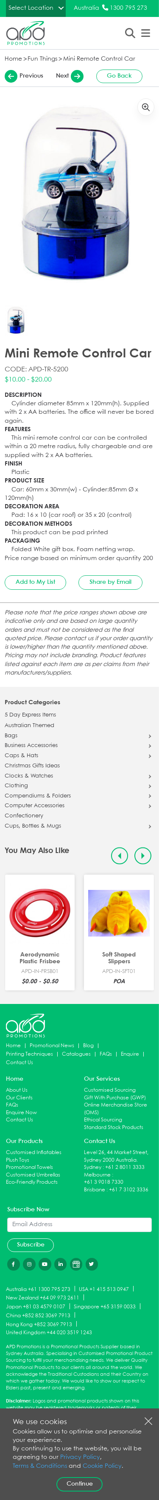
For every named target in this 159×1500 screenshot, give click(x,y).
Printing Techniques (29, 1054)
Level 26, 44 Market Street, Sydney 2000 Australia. (116, 1156)
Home (13, 59)
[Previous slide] (119, 856)
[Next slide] (143, 856)
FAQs (106, 1054)
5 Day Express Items (30, 715)
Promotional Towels (29, 1167)
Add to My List (35, 582)
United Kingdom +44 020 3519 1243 (49, 1332)
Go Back (119, 76)
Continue (80, 1484)
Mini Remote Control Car (99, 59)
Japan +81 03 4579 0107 (35, 1307)
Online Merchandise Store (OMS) (115, 1109)
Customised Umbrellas (33, 1175)
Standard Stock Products (113, 1127)
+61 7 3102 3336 (128, 1190)
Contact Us (19, 1062)
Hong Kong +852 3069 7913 (39, 1324)
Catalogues (76, 1054)
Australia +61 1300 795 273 (38, 1289)
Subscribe (31, 1245)
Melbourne (97, 1175)
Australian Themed (29, 725)
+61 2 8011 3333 (125, 1167)
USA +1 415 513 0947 (104, 1289)
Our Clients (19, 1098)
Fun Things (42, 59)
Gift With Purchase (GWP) (115, 1098)
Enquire (130, 1054)
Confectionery (24, 816)
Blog (88, 1045)
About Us (17, 1090)
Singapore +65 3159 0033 (105, 1307)
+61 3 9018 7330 (103, 1182)
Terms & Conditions (40, 1466)
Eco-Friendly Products (32, 1182)
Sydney (92, 1167)
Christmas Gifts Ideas (32, 766)
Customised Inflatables (33, 1152)
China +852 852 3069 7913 (38, 1315)
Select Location (30, 8)
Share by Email (110, 582)
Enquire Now (21, 1112)
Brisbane (94, 1190)
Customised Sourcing (110, 1090)
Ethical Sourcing (103, 1120)
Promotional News (52, 1045)
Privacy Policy (80, 1457)
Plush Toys (17, 1160)
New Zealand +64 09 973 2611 (42, 1298)
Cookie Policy (102, 1466)
